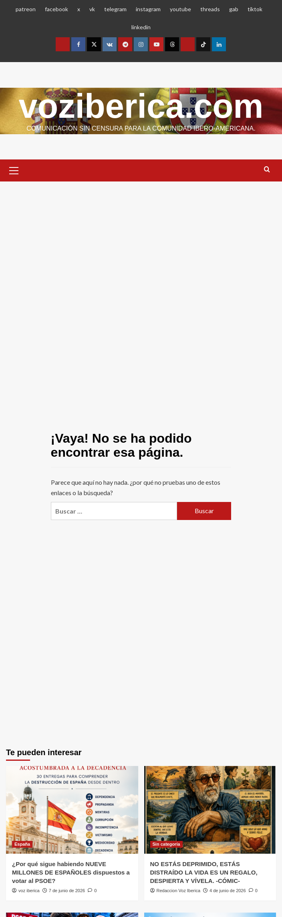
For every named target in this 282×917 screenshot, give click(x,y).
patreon (26, 9)
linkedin (141, 27)
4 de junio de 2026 (227, 890)
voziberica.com (141, 105)
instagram (148, 9)
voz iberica (29, 890)
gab (233, 9)
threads (210, 9)
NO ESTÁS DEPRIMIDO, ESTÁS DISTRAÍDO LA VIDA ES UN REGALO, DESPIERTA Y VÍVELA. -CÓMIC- (204, 872)
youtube (180, 9)
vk (92, 9)
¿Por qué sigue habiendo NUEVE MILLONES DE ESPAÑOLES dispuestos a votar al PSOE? (71, 872)
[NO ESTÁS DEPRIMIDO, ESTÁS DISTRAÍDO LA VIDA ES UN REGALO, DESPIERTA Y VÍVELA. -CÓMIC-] (210, 810)
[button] (14, 169)
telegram (115, 9)
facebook (56, 9)
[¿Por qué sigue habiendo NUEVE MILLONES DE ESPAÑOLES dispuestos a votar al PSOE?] (72, 810)
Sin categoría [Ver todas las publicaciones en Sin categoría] (166, 844)
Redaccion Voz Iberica (178, 890)
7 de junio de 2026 (67, 890)
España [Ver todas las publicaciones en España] (22, 844)
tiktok (255, 9)
